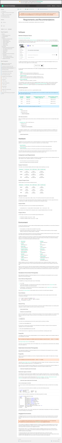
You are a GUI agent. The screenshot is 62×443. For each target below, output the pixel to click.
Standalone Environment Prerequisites (8, 47)
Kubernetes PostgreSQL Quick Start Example (28, 368)
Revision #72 (3, 11)
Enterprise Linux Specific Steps (25, 311)
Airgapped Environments (6, 58)
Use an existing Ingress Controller (8, 57)
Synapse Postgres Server (7, 41)
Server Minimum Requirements (7, 48)
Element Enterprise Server (6, 35)
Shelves (49, 5)
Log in (58, 5)
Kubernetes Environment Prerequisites (8, 53)
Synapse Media (5, 43)
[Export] (8, 26)
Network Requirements (24, 134)
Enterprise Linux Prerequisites (27, 126)
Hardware (3, 37)
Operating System (5, 36)
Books (53, 5)
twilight (10, 14)
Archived (9, 29)
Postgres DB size (49, 287)
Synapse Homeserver (6, 40)
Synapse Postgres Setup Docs (24, 341)
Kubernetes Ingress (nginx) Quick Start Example (28, 380)
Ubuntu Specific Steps (24, 309)
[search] (31, 6)
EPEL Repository (37, 421)
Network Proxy (5, 51)
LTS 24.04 (5, 29)
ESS (2, 29)
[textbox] (39, 300)
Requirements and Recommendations (41, 83)
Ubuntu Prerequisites (25, 113)
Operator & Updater (6, 42)
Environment (4, 46)
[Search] (26, 5)
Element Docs (40, 1)
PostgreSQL (4, 52)
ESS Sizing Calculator (26, 290)
